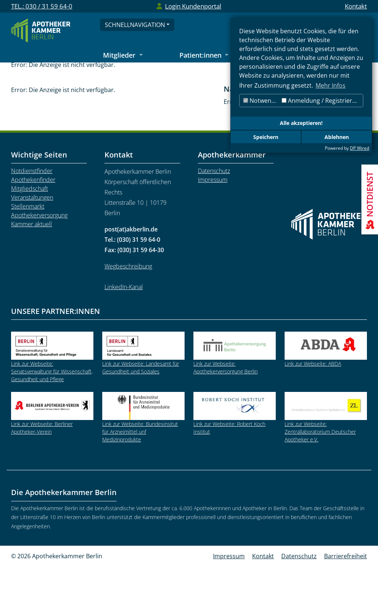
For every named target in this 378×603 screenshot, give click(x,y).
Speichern (265, 136)
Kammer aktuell (31, 261)
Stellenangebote (187, 74)
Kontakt (356, 6)
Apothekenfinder (33, 216)
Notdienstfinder (31, 207)
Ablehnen (336, 136)
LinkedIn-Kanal (123, 323)
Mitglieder (98, 74)
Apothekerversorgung (39, 252)
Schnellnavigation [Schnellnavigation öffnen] (135, 25)
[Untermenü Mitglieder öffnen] (123, 55)
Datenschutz (214, 207)
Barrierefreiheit (345, 593)
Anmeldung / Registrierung (322, 100)
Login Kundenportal (193, 6)
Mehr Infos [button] (331, 85)
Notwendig (261, 100)
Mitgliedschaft (29, 225)
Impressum (212, 216)
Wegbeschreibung (128, 303)
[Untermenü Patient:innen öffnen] (204, 55)
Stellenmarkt (138, 74)
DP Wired (359, 148)
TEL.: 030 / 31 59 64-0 (41, 6)
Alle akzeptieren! (301, 122)
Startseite (61, 74)
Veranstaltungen (32, 234)
